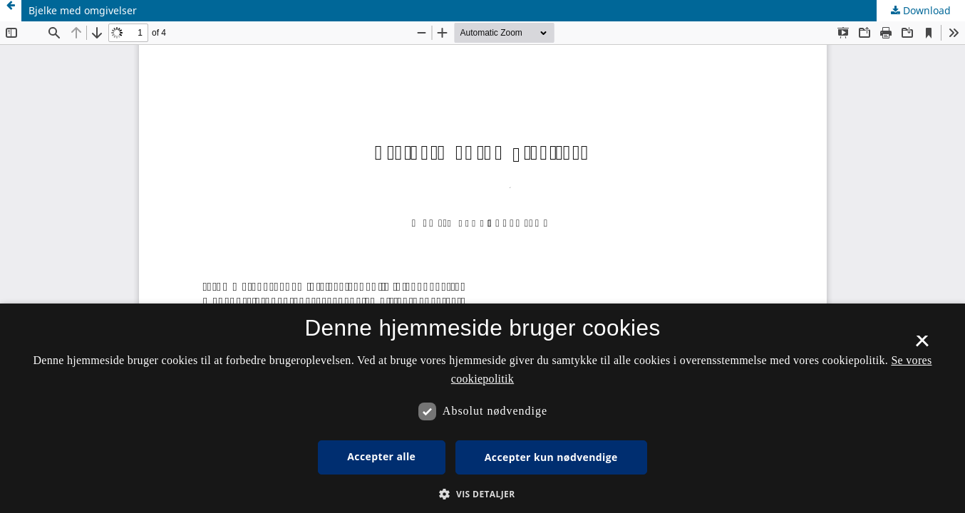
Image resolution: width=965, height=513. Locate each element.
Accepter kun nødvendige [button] (551, 457)
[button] (482, 494)
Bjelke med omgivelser (83, 10)
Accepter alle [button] (381, 456)
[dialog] (482, 408)
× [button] (922, 346)
